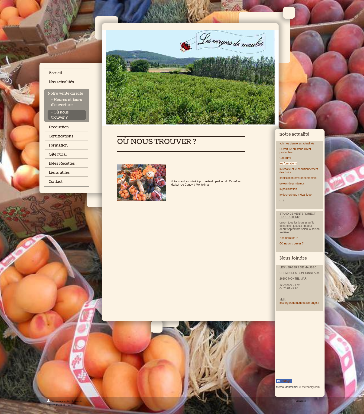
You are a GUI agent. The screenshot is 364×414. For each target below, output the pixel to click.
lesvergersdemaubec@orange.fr (299, 302)
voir (282, 143)
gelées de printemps (292, 183)
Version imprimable (59, 401)
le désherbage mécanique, (296, 194)
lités (311, 143)
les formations (288, 163)
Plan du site (77, 401)
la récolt (284, 169)
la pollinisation (289, 189)
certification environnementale (298, 178)
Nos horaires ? (289, 238)
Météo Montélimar (287, 387)
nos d (288, 143)
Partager (284, 381)
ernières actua (300, 143)
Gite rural (285, 158)
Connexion (301, 400)
